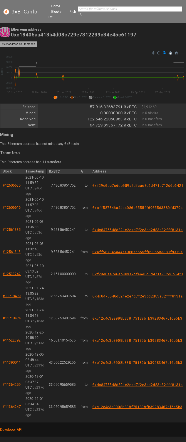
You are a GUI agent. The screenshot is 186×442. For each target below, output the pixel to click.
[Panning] (170, 53)
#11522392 (12, 340)
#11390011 (12, 362)
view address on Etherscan (18, 44)
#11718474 (12, 318)
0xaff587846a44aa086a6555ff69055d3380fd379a (137, 207)
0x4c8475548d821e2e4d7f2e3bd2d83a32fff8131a (137, 229)
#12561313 (12, 252)
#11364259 (12, 385)
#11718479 (12, 296)
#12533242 (12, 274)
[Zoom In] (154, 53)
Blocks (56, 12)
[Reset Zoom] (176, 53)
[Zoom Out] (159, 53)
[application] (93, 75)
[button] (61, 97)
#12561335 (12, 230)
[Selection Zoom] (165, 53)
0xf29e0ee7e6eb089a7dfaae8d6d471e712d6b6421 (137, 185)
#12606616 (12, 207)
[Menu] (181, 53)
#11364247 (12, 407)
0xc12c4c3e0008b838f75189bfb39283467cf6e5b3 (137, 318)
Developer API (11, 429)
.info (24, 12)
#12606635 (12, 185)
